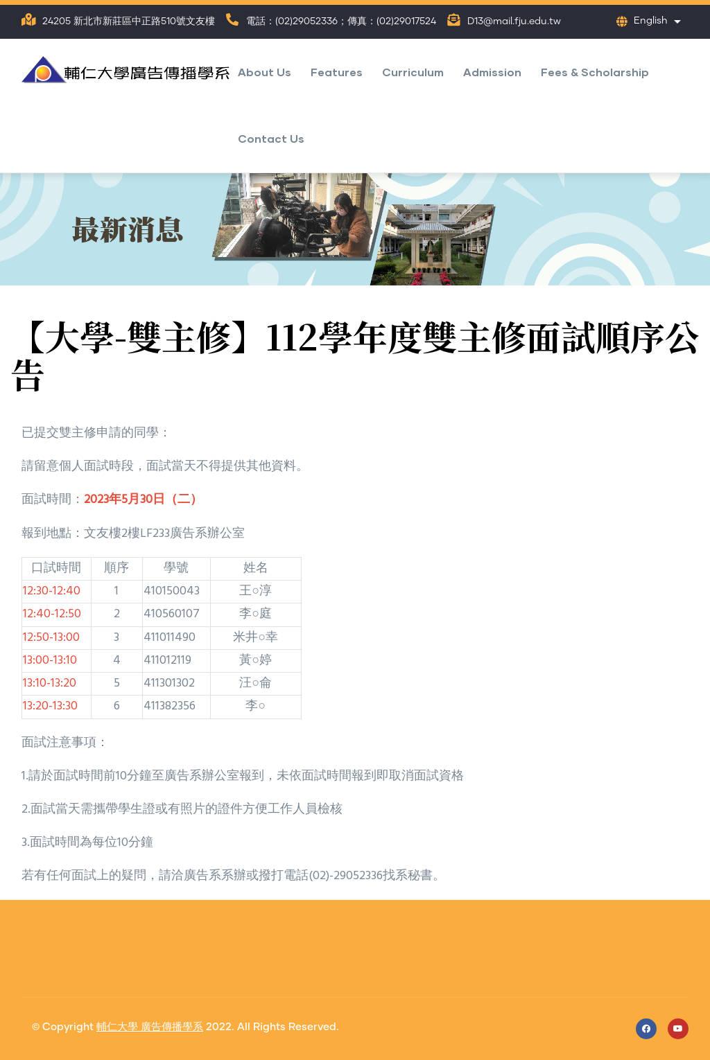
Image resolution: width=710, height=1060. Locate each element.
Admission (492, 71)
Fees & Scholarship (595, 71)
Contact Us (271, 138)
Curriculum (413, 71)
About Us (264, 71)
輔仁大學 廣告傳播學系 (149, 1027)
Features (337, 71)
